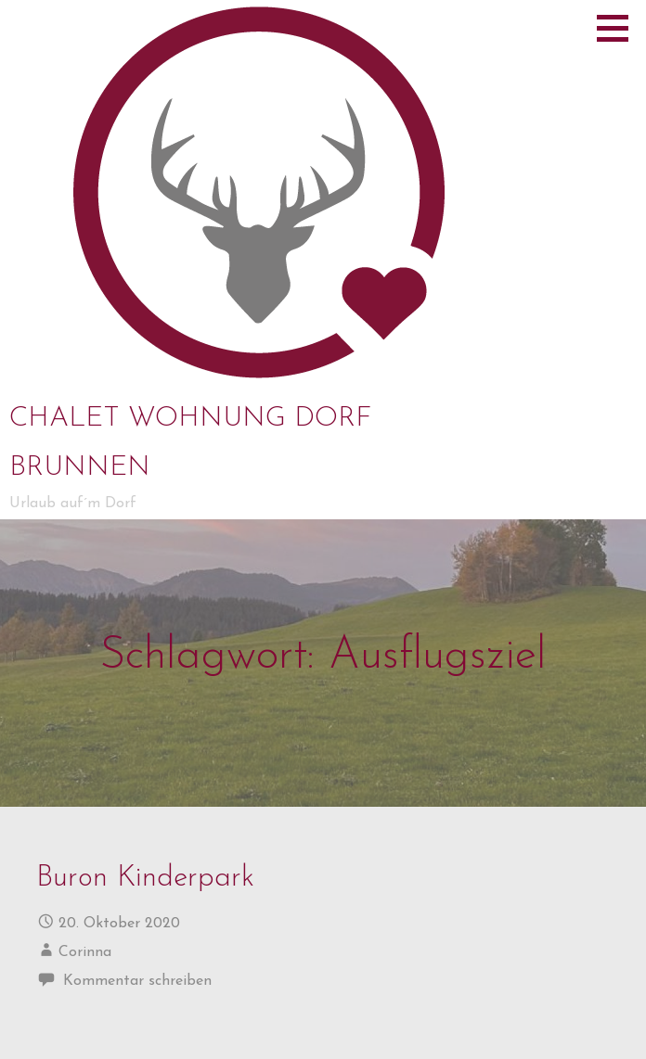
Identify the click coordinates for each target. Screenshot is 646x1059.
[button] (619, 28)
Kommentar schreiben (137, 981)
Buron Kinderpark (145, 878)
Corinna (84, 952)
